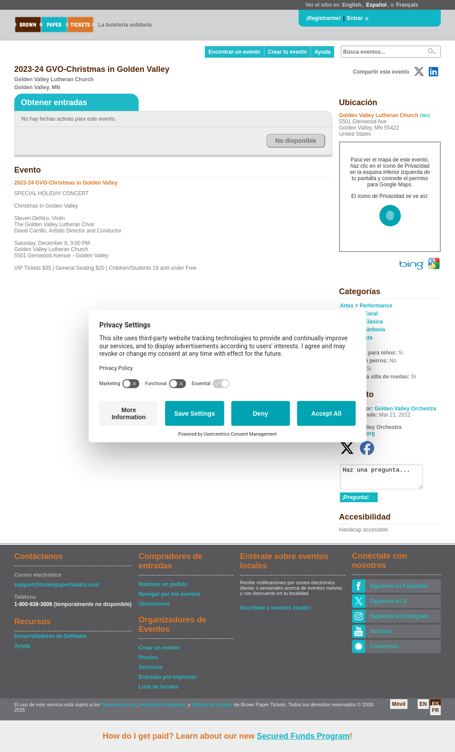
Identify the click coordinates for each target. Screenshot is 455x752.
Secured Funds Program (303, 736)
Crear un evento (159, 652)
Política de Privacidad (162, 708)
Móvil (399, 708)
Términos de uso (119, 708)
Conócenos (384, 650)
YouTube (381, 635)
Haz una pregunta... (386, 478)
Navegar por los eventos (169, 598)
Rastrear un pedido (163, 588)
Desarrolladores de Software (50, 640)
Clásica (373, 322)
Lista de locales (158, 691)
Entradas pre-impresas (167, 681)
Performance (375, 306)
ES (435, 708)
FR (435, 714)
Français (407, 5)
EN (423, 708)
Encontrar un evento (234, 52)
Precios (148, 661)
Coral (371, 314)
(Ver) (425, 115)
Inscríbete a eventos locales (275, 612)
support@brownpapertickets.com (56, 589)
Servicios (150, 671)
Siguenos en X (388, 605)
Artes (347, 306)
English (351, 5)
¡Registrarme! (323, 18)
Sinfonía (374, 330)
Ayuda (323, 52)
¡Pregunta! (355, 501)
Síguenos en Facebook (399, 590)
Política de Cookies (212, 708)
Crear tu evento (287, 52)
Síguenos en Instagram (399, 620)
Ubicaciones (154, 608)
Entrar (355, 18)
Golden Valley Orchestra (405, 409)
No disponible (295, 140)
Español (376, 5)
